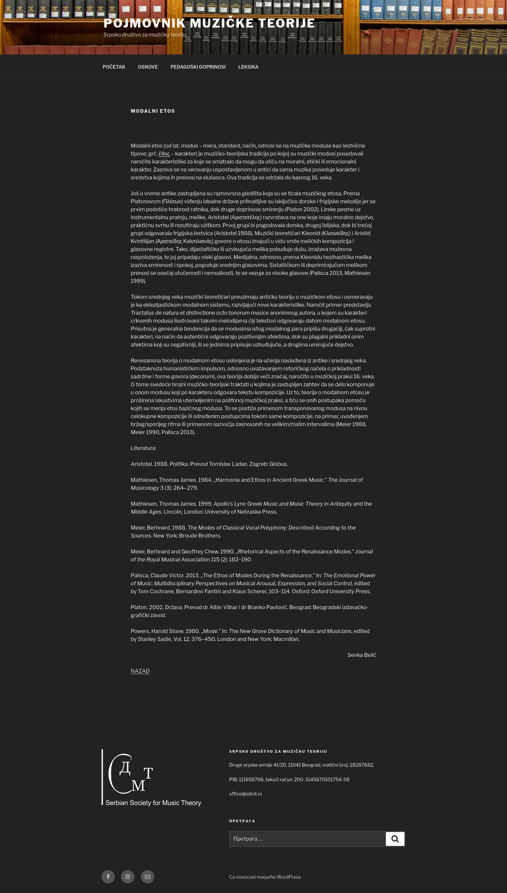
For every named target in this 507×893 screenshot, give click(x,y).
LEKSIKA (248, 67)
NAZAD (140, 671)
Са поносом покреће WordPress (265, 877)
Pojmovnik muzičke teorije (210, 23)
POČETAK (114, 67)
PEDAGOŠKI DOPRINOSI (198, 67)
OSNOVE (148, 67)
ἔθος (164, 154)
